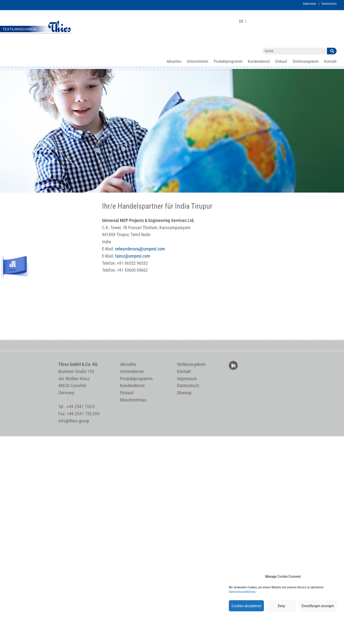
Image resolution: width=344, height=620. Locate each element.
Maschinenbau (133, 399)
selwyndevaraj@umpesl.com (140, 248)
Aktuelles (174, 62)
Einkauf (281, 62)
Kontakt (330, 62)
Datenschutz (329, 3)
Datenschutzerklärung (242, 592)
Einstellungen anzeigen (317, 606)
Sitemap (184, 392)
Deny (281, 606)
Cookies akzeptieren (246, 606)
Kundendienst (259, 62)
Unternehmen (197, 62)
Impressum (309, 3)
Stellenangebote (306, 62)
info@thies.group (73, 420)
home (12, 269)
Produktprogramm (228, 62)
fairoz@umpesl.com (132, 256)
